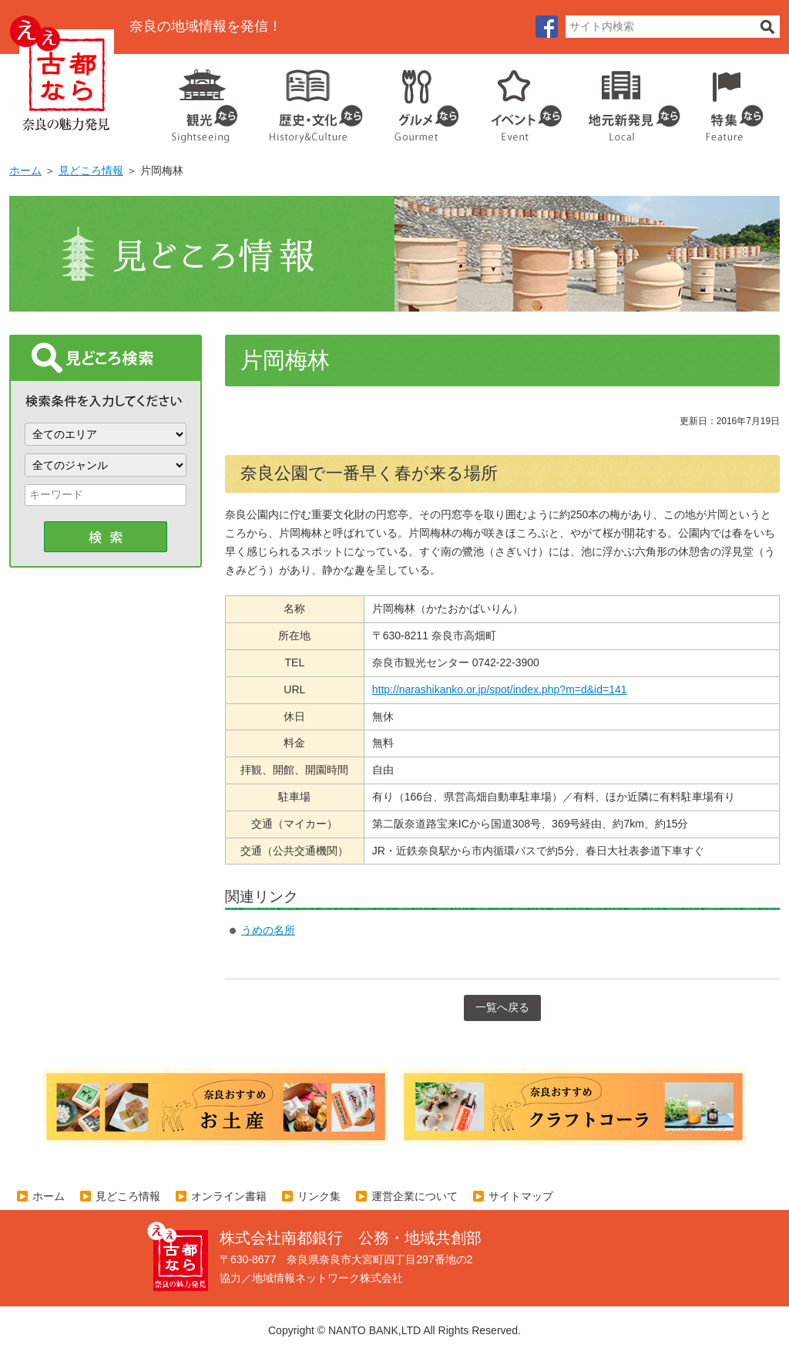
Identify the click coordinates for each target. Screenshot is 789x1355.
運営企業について (414, 1196)
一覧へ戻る (502, 1007)
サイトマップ (521, 1196)
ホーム (25, 170)
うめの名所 (268, 930)
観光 (203, 100)
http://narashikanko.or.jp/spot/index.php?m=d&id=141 (499, 689)
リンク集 (319, 1196)
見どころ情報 (91, 170)
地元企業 (626, 100)
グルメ (414, 100)
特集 (731, 100)
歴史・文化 (310, 100)
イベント (517, 100)
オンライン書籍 (229, 1196)
